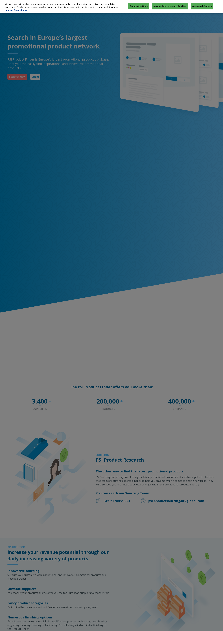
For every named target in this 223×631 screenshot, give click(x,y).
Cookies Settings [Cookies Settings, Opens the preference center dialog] (138, 3)
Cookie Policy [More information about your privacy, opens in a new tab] (20, 7)
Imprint (9, 7)
